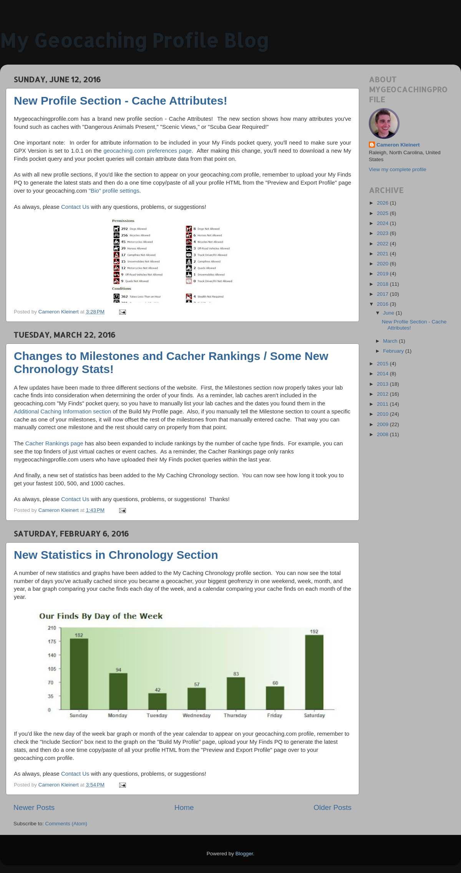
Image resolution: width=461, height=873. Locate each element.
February (394, 351)
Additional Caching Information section (62, 411)
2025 (383, 213)
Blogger (244, 853)
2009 (383, 424)
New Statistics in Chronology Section (116, 554)
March (391, 341)
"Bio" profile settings (114, 191)
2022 (383, 244)
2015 (383, 364)
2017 (383, 294)
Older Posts (332, 807)
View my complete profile (397, 169)
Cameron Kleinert (398, 145)
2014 (383, 374)
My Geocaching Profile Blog (134, 40)
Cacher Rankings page (54, 443)
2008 (383, 434)
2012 (383, 394)
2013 (383, 384)
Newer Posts (34, 807)
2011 (383, 404)
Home (184, 807)
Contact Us (75, 207)
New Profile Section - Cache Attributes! (120, 100)
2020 (383, 264)
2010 (383, 414)
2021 (383, 254)
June (389, 313)
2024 (383, 223)
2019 (383, 274)
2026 (383, 203)
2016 (383, 304)
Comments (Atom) (66, 823)
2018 (383, 284)
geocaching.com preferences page (147, 151)
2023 (383, 233)
